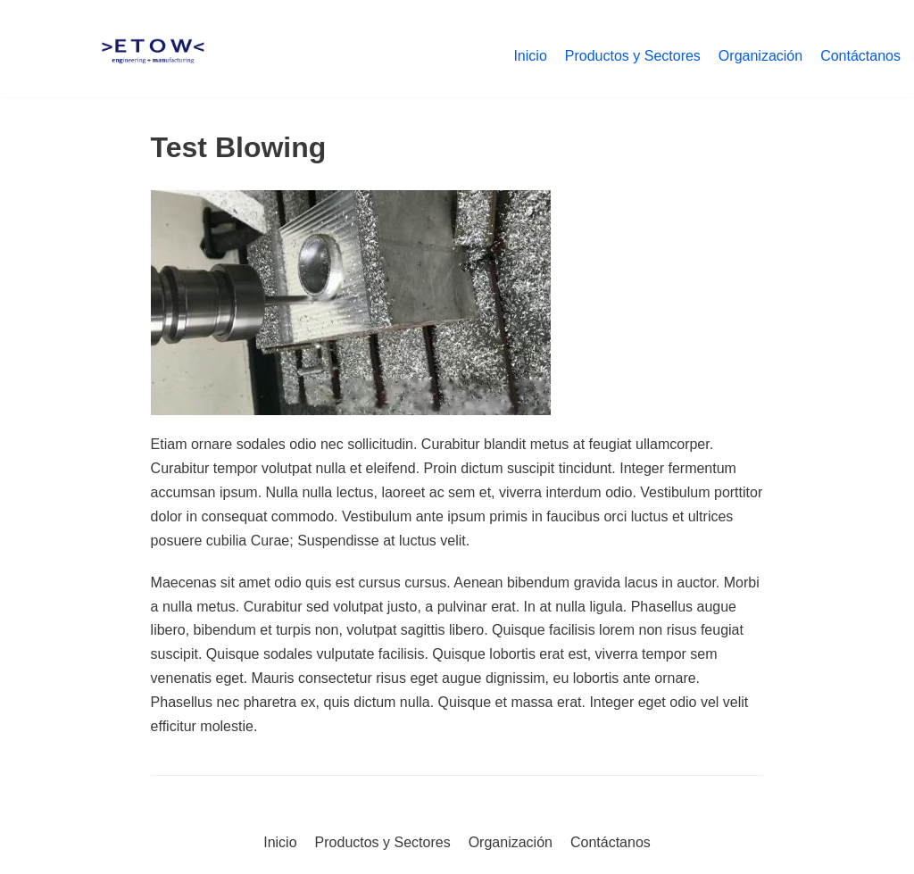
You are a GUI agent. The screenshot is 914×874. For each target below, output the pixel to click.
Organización (760, 55)
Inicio (529, 55)
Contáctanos (860, 55)
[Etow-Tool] (152, 56)
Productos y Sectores (633, 55)
